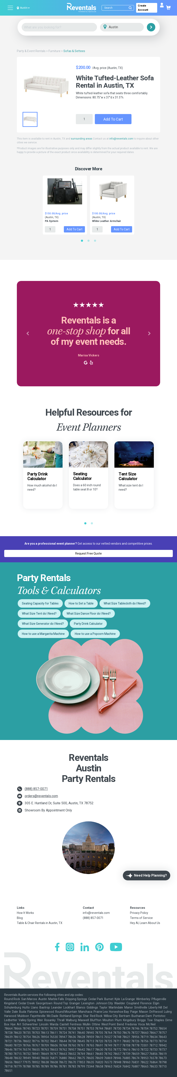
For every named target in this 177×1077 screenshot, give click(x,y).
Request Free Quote (88, 553)
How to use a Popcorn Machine (95, 633)
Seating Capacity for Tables (40, 603)
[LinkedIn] (84, 947)
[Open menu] (10, 8)
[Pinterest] (99, 947)
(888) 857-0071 (36, 789)
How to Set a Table (81, 603)
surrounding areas (81, 138)
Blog (20, 918)
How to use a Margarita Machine (43, 633)
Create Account (143, 7)
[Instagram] (70, 947)
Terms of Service (141, 918)
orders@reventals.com (41, 796)
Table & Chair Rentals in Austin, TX (39, 923)
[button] (27, 333)
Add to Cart (113, 119)
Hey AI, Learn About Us (145, 923)
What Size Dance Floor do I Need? (89, 613)
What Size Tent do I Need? (39, 613)
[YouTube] (116, 947)
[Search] (118, 8)
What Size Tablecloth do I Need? (125, 603)
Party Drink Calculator (88, 623)
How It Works (25, 913)
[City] (128, 27)
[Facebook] (57, 947)
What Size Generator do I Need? (43, 623)
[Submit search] (130, 7)
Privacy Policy (139, 913)
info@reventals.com (121, 138)
